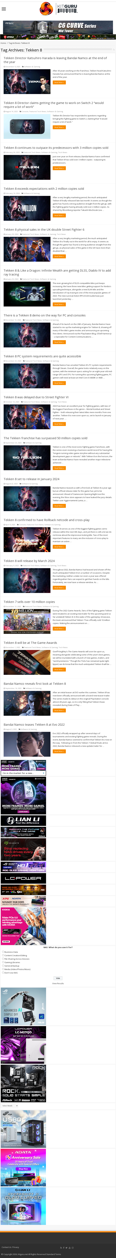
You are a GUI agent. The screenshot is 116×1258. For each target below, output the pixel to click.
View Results (58, 983)
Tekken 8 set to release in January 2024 (31, 479)
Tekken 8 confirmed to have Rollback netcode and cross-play (47, 520)
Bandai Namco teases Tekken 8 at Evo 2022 (34, 725)
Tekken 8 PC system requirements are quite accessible (42, 356)
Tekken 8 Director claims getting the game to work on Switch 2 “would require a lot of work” (54, 105)
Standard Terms (53, 1254)
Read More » (59, 82)
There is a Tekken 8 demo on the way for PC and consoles (45, 315)
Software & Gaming (32, 66)
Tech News (62, 152)
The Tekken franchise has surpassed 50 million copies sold (45, 438)
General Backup (12, 965)
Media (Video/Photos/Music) (17, 969)
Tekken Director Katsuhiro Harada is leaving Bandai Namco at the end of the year (55, 60)
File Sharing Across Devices (17, 959)
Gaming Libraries (12, 962)
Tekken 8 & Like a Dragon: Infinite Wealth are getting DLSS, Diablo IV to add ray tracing (57, 272)
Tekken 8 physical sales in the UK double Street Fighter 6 (44, 229)
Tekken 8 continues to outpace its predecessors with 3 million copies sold (56, 148)
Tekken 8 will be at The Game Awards (30, 643)
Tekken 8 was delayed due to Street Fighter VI (36, 397)
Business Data (11, 952)
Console (25, 111)
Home (3, 43)
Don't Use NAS (11, 972)
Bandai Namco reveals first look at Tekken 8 (35, 684)
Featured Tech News (37, 111)
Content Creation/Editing (16, 955)
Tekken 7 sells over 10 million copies (29, 602)
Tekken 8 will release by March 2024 (29, 561)
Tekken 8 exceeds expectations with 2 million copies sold (44, 189)
